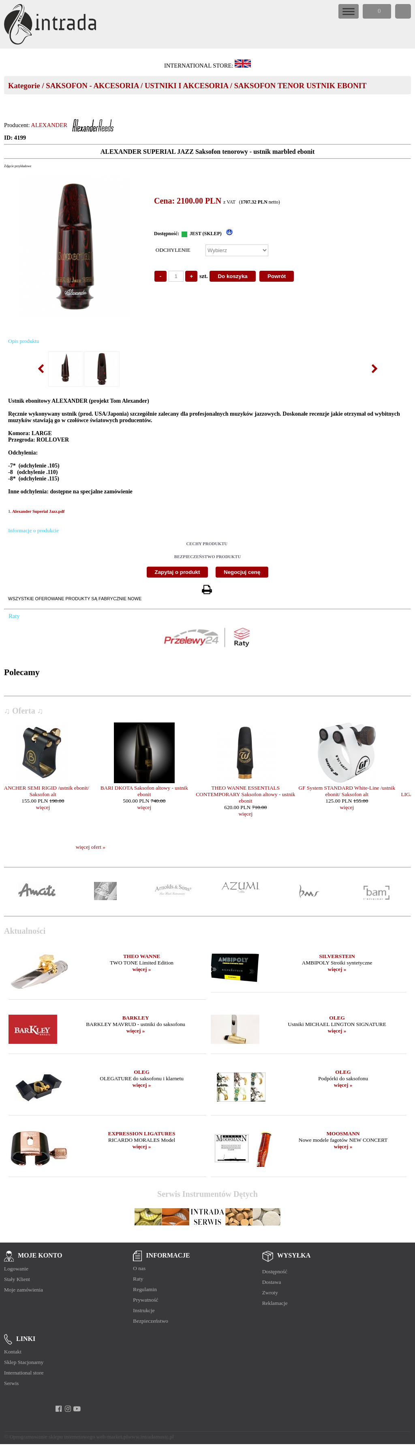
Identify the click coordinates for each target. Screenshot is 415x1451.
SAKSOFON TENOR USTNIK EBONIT (300, 85)
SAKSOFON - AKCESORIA (92, 85)
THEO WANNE (141, 956)
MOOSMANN (343, 1133)
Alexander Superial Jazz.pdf (38, 511)
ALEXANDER (49, 125)
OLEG (337, 1018)
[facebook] (58, 1409)
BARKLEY (135, 1018)
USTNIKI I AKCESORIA (186, 85)
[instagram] (68, 1409)
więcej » (142, 969)
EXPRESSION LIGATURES (141, 1133)
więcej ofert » (90, 847)
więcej (55, 807)
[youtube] (77, 1409)
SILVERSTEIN (337, 956)
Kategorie (24, 85)
